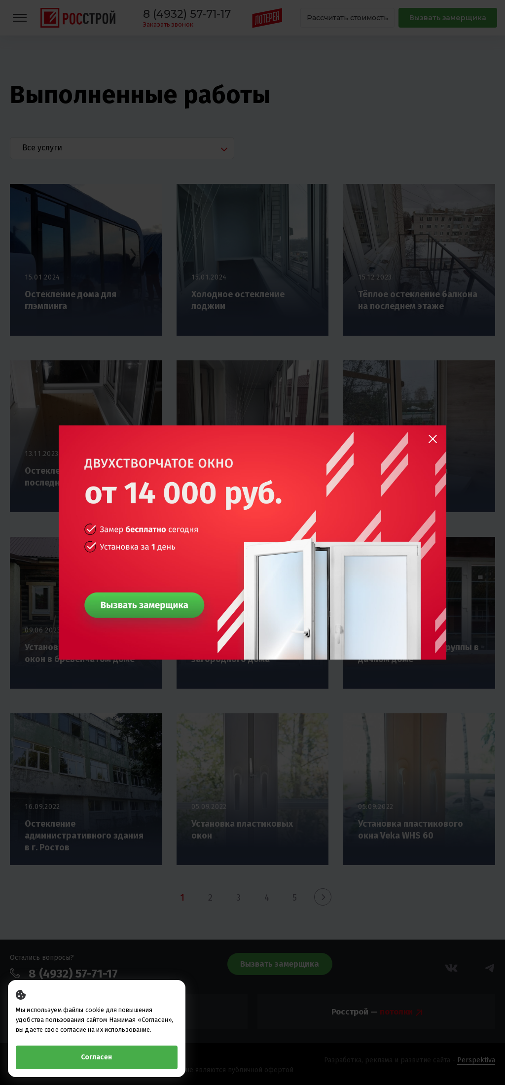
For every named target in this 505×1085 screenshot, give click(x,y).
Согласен (96, 1057)
